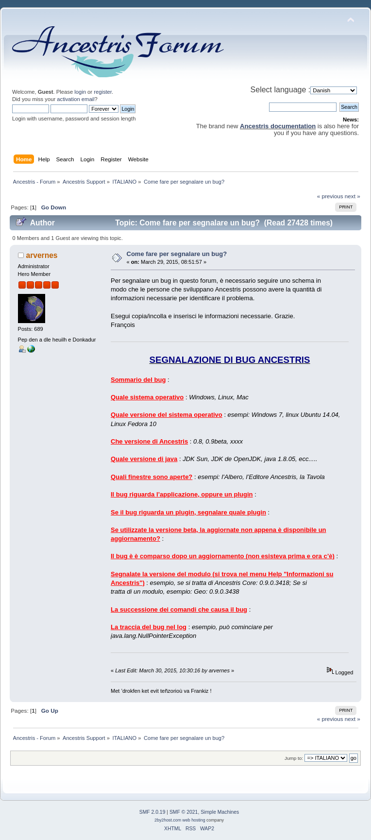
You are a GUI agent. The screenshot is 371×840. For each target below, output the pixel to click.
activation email (75, 99)
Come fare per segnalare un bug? (177, 253)
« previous (330, 196)
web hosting (194, 820)
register (103, 92)
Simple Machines (220, 812)
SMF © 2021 (183, 812)
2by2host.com (167, 820)
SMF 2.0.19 (152, 812)
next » (352, 196)
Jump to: (294, 758)
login (80, 92)
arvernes (42, 255)
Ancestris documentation (278, 126)
